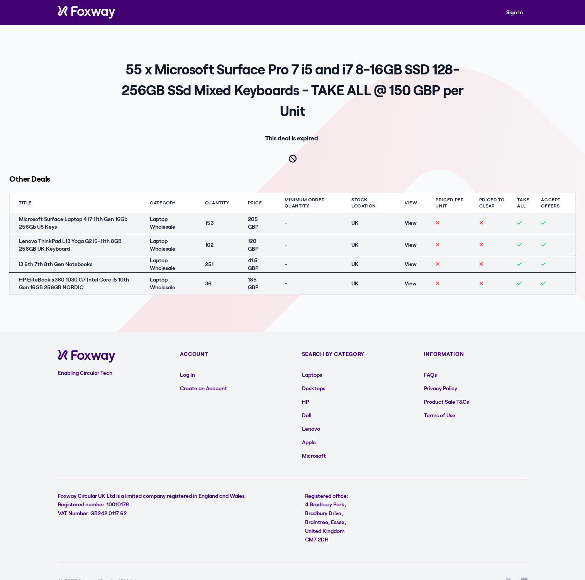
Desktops (313, 388)
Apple (309, 442)
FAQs (430, 374)
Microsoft (314, 455)
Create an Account (203, 388)
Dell (306, 415)
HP (305, 401)
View (411, 222)
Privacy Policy (440, 388)
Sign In (514, 12)
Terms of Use (439, 415)
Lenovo (311, 428)
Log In (187, 374)
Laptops (312, 374)
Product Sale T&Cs (446, 401)
